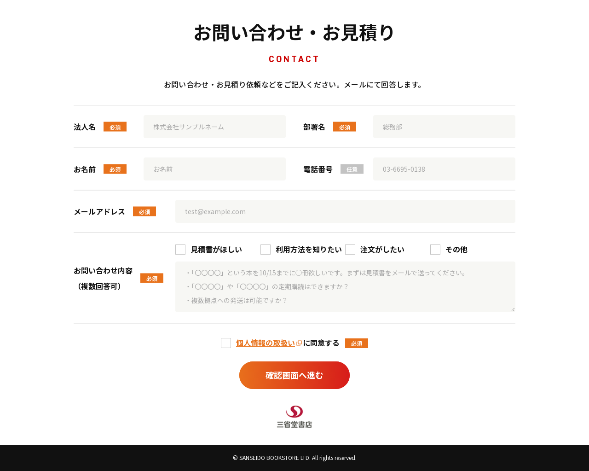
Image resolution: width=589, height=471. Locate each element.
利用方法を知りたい (309, 249)
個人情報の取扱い (265, 342)
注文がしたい (382, 249)
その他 (456, 249)
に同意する (288, 342)
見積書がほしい (216, 249)
